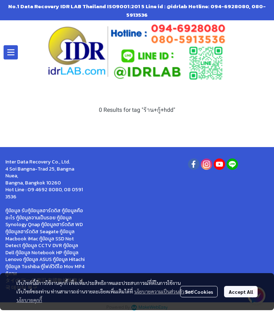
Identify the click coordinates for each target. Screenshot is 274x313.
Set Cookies (199, 291)
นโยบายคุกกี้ (29, 300)
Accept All (241, 291)
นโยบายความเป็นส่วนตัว (159, 291)
